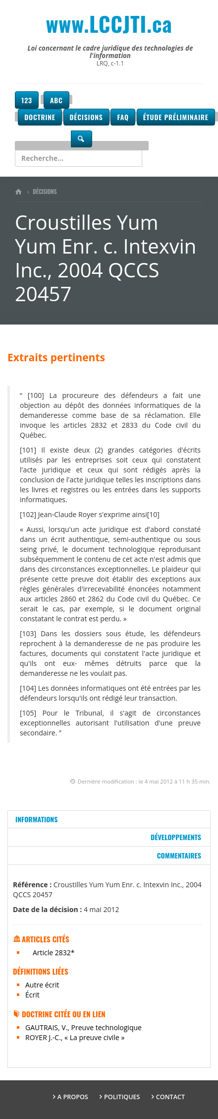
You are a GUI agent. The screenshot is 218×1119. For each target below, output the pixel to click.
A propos (72, 1097)
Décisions (86, 117)
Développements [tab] (176, 837)
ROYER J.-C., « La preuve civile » (74, 1037)
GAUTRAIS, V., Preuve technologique (83, 1027)
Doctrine (39, 117)
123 (26, 100)
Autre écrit (42, 984)
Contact (170, 1097)
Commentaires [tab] (179, 855)
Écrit (32, 994)
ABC (56, 100)
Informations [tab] (36, 819)
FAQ (122, 117)
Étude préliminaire (176, 117)
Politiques (122, 1097)
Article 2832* (54, 952)
